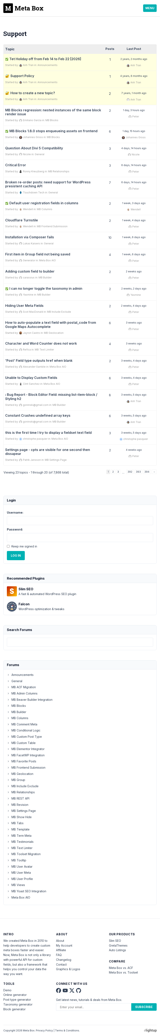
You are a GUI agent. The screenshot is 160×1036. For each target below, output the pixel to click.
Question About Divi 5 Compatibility (34, 148)
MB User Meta (19, 872)
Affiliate (61, 950)
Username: (15, 512)
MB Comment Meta (22, 724)
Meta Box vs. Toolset (123, 972)
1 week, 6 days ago (134, 237)
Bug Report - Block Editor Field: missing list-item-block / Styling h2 (51, 397)
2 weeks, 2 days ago (133, 288)
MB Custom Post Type (24, 736)
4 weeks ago (134, 449)
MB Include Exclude (59, 311)
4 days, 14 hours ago (133, 148)
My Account (64, 945)
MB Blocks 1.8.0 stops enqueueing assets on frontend (51, 131)
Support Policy (22, 76)
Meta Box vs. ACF (121, 968)
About (60, 940)
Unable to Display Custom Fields (31, 378)
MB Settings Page (56, 459)
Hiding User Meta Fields (24, 306)
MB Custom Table (21, 743)
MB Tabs (15, 823)
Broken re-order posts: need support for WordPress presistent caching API (48, 184)
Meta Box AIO (47, 260)
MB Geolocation (54, 332)
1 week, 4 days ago (134, 220)
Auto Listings (117, 950)
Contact (61, 964)
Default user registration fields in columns (41, 203)
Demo (7, 990)
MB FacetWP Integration (26, 755)
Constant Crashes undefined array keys (37, 416)
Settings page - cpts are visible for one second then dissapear (47, 452)
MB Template (18, 829)
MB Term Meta (19, 835)
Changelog (63, 959)
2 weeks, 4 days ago (133, 305)
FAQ (59, 955)
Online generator (15, 995)
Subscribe (144, 1007)
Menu (149, 8)
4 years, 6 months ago (134, 75)
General (39, 154)
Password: (15, 529)
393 (138, 471)
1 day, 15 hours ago (133, 131)
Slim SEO (115, 940)
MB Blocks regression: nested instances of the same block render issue (53, 112)
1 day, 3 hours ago (134, 110)
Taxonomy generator (17, 1004)
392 (130, 471)
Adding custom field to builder (30, 271)
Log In (16, 555)
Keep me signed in (24, 546)
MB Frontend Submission (52, 226)
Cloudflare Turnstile (21, 220)
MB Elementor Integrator (26, 749)
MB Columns (44, 209)
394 (146, 471)
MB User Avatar (19, 866)
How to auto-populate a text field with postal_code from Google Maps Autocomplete (50, 325)
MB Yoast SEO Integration (26, 891)
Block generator (14, 1009)
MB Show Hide (19, 817)
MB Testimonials (20, 841)
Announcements (48, 65)
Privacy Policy (44, 1030)
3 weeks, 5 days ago (133, 394)
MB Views (16, 885)
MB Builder (45, 277)
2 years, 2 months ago (133, 59)
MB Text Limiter (44, 349)
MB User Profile (20, 879)
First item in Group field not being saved (37, 254)
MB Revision (17, 804)
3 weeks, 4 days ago (134, 360)
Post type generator (17, 999)
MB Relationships (58, 171)
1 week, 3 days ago (134, 203)
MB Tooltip (16, 860)
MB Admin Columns (22, 693)
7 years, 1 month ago (133, 93)
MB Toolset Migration (24, 854)
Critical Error (15, 165)
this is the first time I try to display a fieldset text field (48, 433)
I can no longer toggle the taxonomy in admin (43, 289)
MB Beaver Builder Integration (29, 699)
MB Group (16, 780)
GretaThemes (118, 945)
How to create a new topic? (32, 93)
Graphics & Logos (68, 969)
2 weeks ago (134, 271)
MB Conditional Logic (23, 730)
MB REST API (18, 798)
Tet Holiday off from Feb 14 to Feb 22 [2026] (43, 59)
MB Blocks (51, 120)
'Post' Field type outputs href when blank (38, 361)
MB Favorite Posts (21, 761)
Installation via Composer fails (29, 237)
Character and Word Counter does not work (41, 343)
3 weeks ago (134, 322)
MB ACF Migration (21, 687)
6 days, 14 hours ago (133, 165)
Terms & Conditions (67, 1030)
